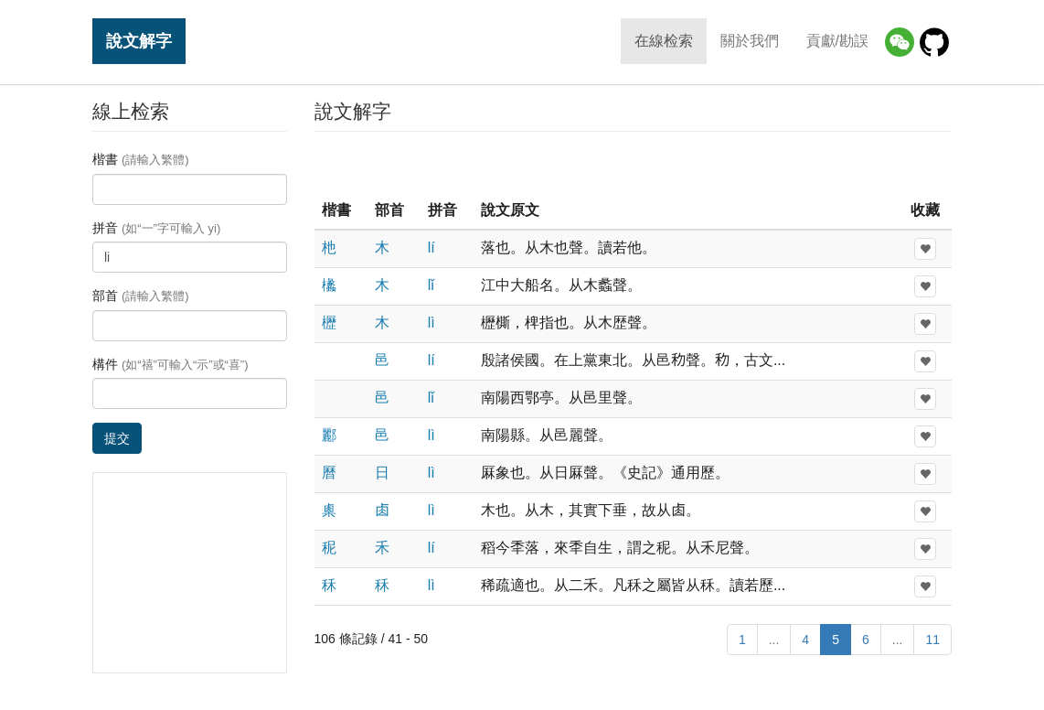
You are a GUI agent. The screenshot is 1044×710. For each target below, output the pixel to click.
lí (431, 247)
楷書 (140, 159)
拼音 (156, 228)
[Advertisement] (633, 163)
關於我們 (749, 40)
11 (932, 639)
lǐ (431, 285)
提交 (117, 438)
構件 (170, 364)
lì (431, 322)
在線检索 (663, 40)
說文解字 (139, 40)
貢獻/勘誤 (837, 40)
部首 (140, 295)
